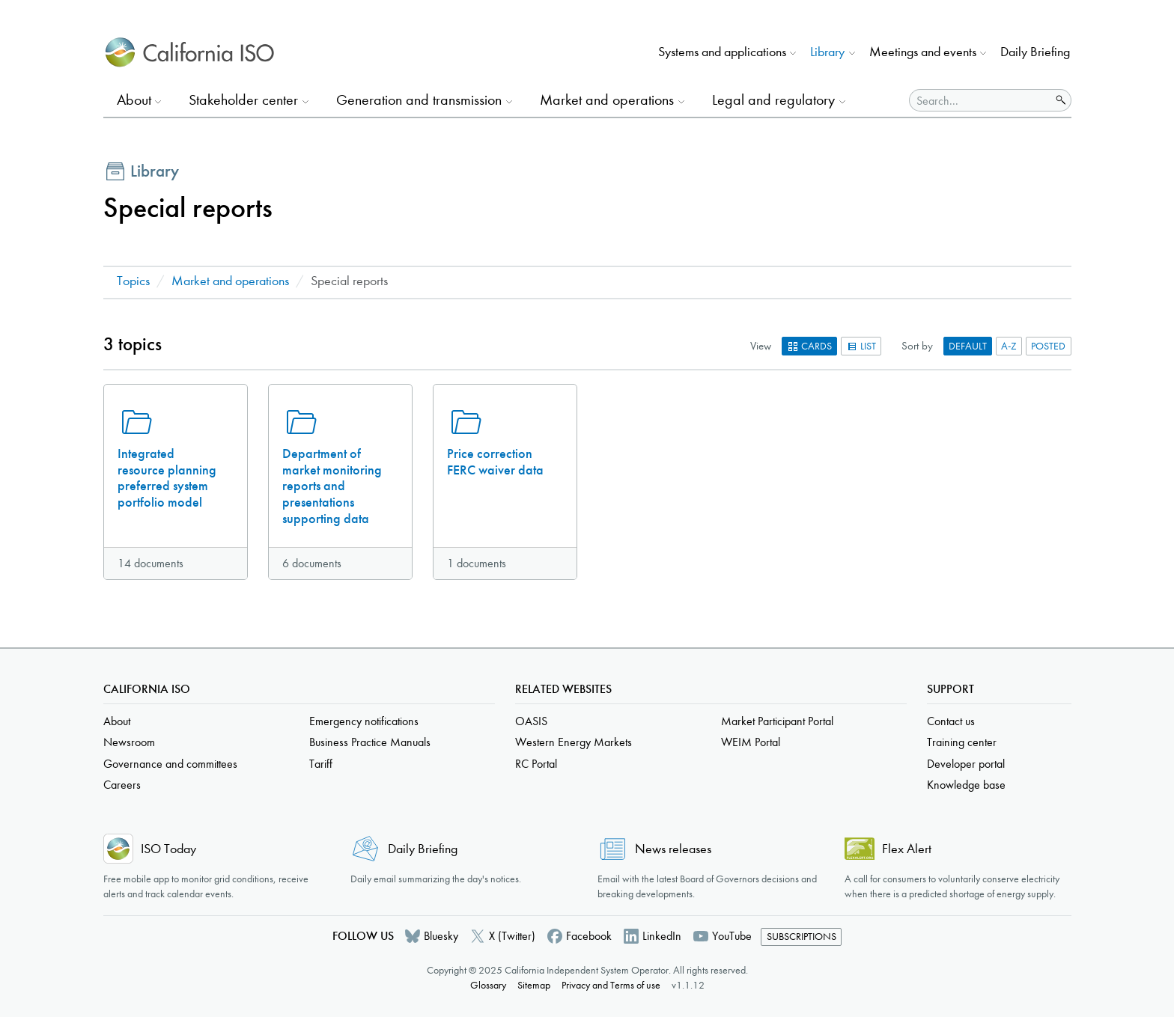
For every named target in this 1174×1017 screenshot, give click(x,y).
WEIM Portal (750, 742)
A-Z (1009, 346)
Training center (962, 742)
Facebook (589, 936)
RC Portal (536, 764)
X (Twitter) (512, 936)
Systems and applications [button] (722, 52)
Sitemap (533, 985)
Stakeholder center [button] (243, 100)
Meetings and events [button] (922, 52)
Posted (1048, 346)
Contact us (951, 721)
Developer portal (966, 764)
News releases (673, 849)
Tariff (320, 764)
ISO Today (168, 849)
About (116, 721)
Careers (122, 785)
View (760, 345)
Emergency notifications (364, 721)
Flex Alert (906, 849)
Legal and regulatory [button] (773, 100)
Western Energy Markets (573, 742)
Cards (809, 346)
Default (968, 346)
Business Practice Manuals (370, 742)
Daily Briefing (1035, 52)
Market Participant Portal (777, 721)
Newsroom (129, 742)
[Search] (980, 100)
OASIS (531, 721)
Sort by (917, 345)
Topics (133, 281)
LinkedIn (661, 936)
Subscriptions (801, 936)
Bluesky (441, 936)
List (861, 346)
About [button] (134, 100)
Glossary (488, 985)
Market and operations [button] (607, 100)
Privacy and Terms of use (611, 985)
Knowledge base (966, 785)
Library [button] (827, 52)
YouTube (732, 936)
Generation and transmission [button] (419, 100)
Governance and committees (170, 764)
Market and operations (230, 281)
